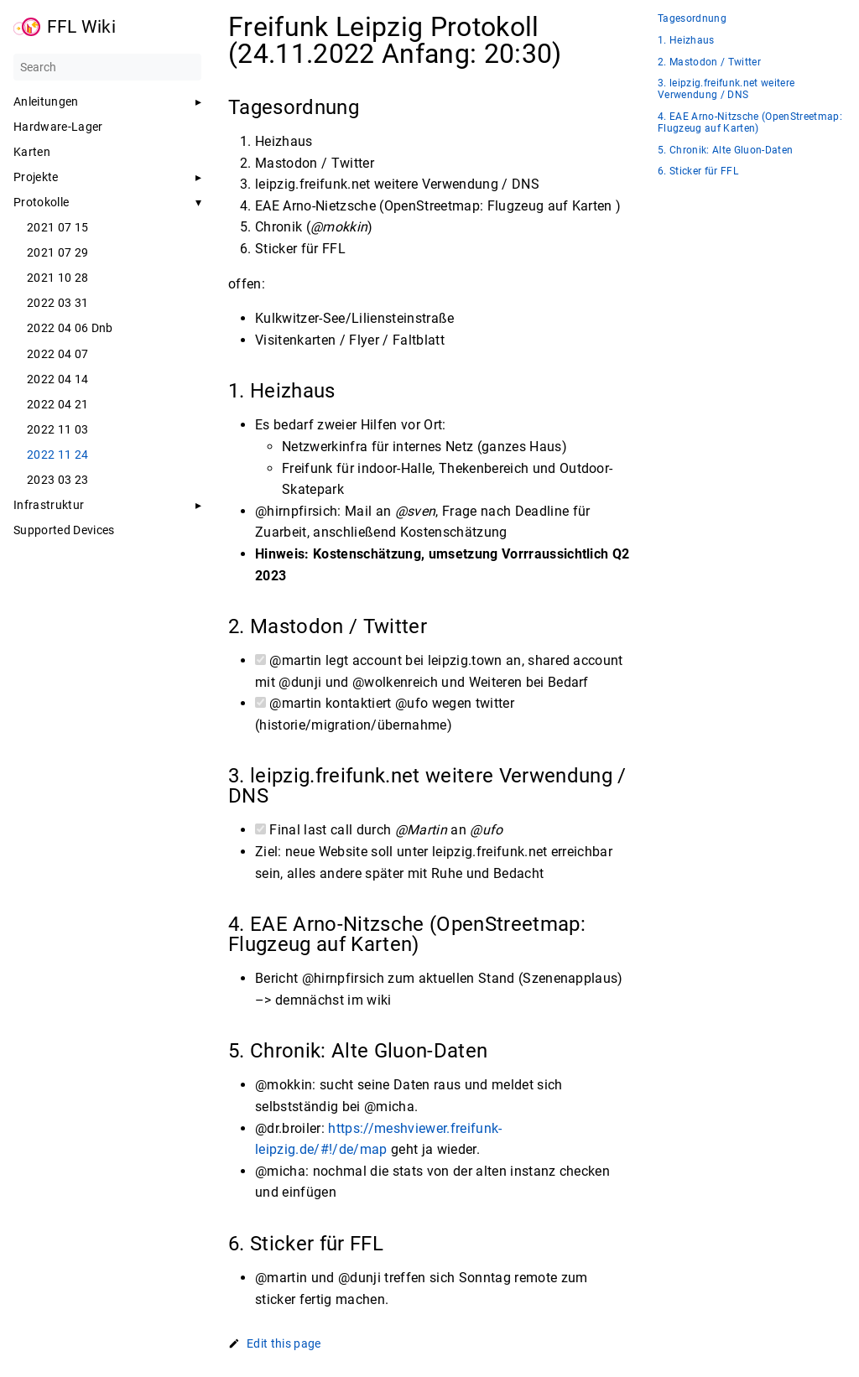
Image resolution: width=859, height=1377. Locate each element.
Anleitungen (46, 101)
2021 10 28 (57, 277)
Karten (31, 151)
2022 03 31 (57, 302)
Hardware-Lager (58, 126)
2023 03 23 (57, 479)
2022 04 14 (57, 379)
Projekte (36, 177)
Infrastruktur (48, 505)
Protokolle (41, 202)
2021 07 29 (57, 252)
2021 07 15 (57, 227)
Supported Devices (64, 530)
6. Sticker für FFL (698, 171)
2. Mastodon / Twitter (709, 62)
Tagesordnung (692, 18)
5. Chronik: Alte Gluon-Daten (725, 150)
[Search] (107, 67)
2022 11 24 (57, 454)
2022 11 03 (57, 429)
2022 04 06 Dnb (70, 328)
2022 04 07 (57, 354)
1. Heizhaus (686, 40)
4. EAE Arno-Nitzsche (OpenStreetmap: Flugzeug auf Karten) (750, 123)
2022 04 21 (57, 404)
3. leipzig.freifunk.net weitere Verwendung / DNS (726, 89)
